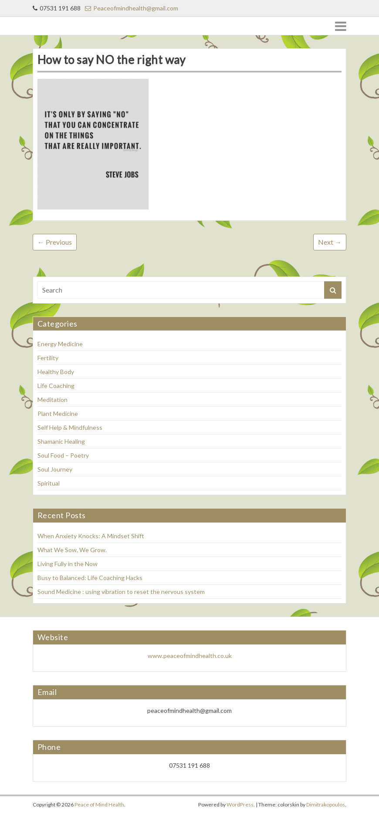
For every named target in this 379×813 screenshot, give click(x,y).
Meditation (52, 399)
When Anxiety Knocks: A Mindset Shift (90, 536)
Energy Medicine (60, 343)
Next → (330, 242)
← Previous (54, 242)
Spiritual (48, 483)
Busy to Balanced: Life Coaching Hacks (90, 577)
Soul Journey (54, 469)
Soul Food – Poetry (63, 455)
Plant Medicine (57, 413)
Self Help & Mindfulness (69, 427)
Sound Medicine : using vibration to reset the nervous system (121, 591)
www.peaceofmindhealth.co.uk (190, 655)
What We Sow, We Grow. (72, 549)
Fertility (47, 357)
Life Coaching (55, 385)
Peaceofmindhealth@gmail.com (131, 8)
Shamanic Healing (61, 441)
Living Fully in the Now (67, 563)
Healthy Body (55, 371)
